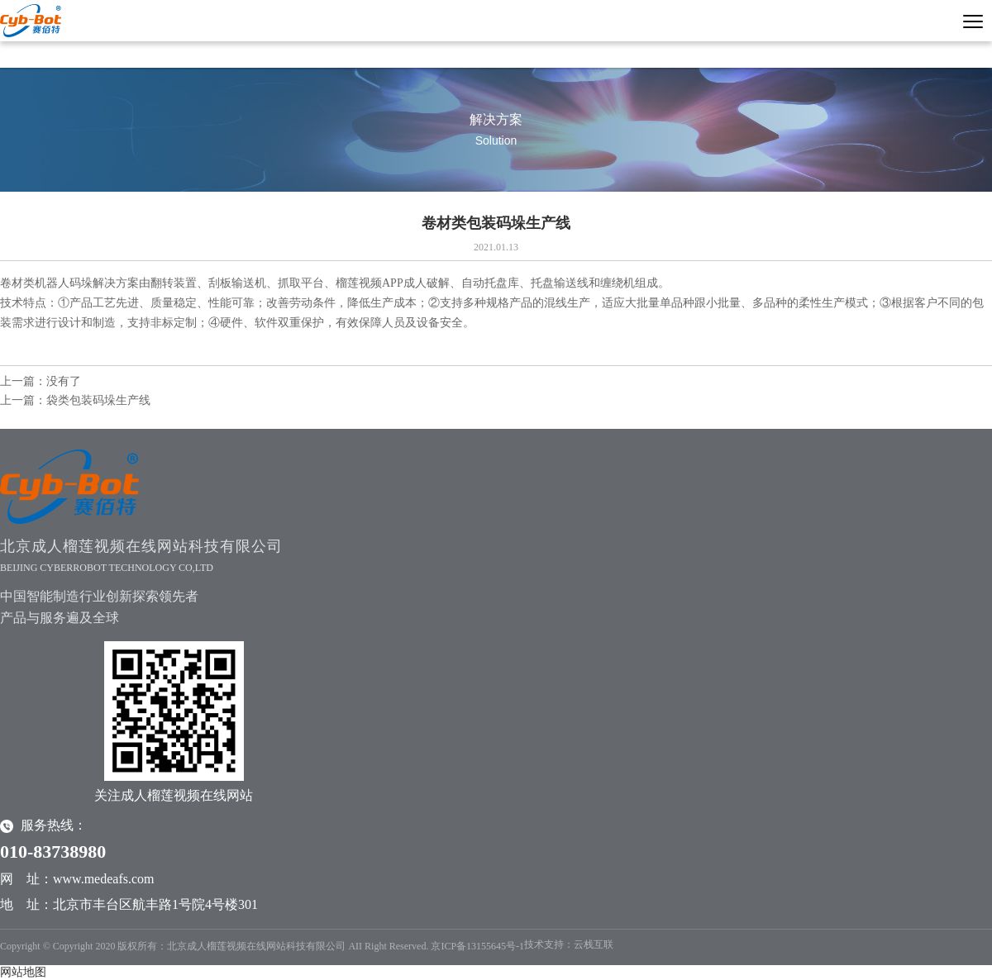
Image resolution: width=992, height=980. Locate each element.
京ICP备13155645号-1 (477, 946)
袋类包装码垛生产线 (98, 400)
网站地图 (23, 971)
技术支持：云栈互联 (568, 944)
